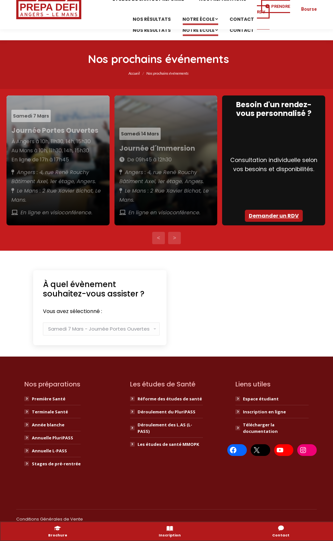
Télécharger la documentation (260, 440)
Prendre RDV (273, 32)
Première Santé (48, 411)
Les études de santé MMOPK (168, 456)
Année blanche (48, 437)
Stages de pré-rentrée (56, 476)
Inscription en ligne (264, 424)
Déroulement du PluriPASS (166, 424)
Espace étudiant (261, 411)
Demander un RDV (274, 228)
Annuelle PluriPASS (52, 450)
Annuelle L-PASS (49, 463)
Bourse (309, 32)
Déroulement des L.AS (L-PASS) (165, 440)
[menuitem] (150, 22)
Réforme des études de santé (170, 411)
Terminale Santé (50, 424)
